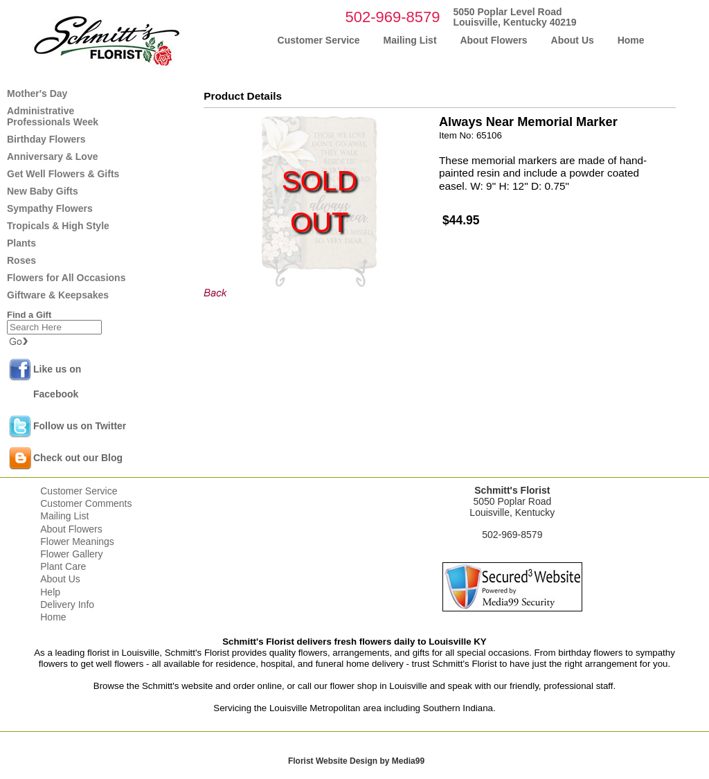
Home (53, 617)
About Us (60, 578)
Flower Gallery (71, 553)
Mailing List (64, 515)
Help (50, 592)
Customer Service (78, 490)
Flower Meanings (77, 541)
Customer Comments (86, 503)
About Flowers (71, 529)
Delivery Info (67, 604)
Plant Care (63, 566)
